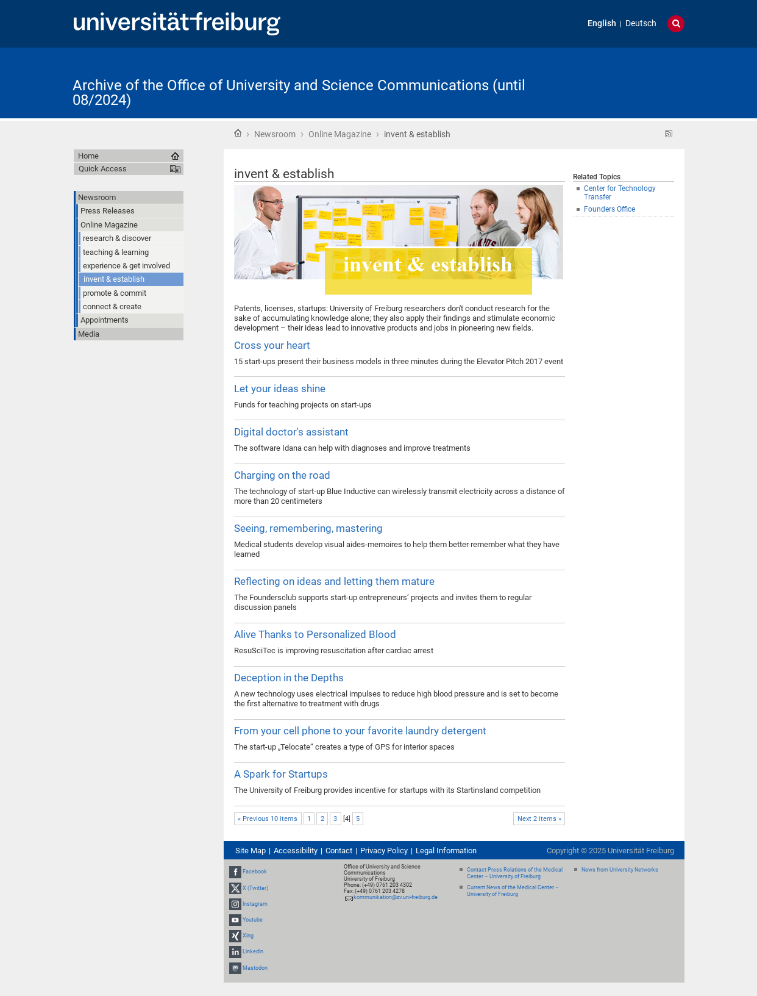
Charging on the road (282, 475)
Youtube (253, 920)
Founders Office (609, 209)
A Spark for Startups (281, 774)
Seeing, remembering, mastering (308, 528)
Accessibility (296, 850)
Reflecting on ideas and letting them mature (334, 581)
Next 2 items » (539, 819)
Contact (338, 850)
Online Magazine (339, 134)
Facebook (255, 872)
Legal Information (446, 850)
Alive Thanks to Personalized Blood (315, 634)
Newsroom (275, 134)
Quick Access (103, 168)
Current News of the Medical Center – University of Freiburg (513, 890)
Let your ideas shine (279, 388)
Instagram (255, 904)
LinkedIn (253, 952)
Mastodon (255, 968)
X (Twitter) (255, 888)
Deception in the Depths (289, 678)
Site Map (250, 850)
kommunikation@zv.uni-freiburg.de (396, 897)
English (602, 23)
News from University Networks (619, 870)
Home (237, 133)
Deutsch (640, 23)
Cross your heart (272, 345)
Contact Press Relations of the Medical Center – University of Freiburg (515, 873)
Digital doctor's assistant (291, 432)
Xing (248, 936)
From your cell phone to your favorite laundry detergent (360, 731)
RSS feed (669, 134)
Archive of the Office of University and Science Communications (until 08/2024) (299, 93)
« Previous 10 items (267, 819)
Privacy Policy (384, 850)
